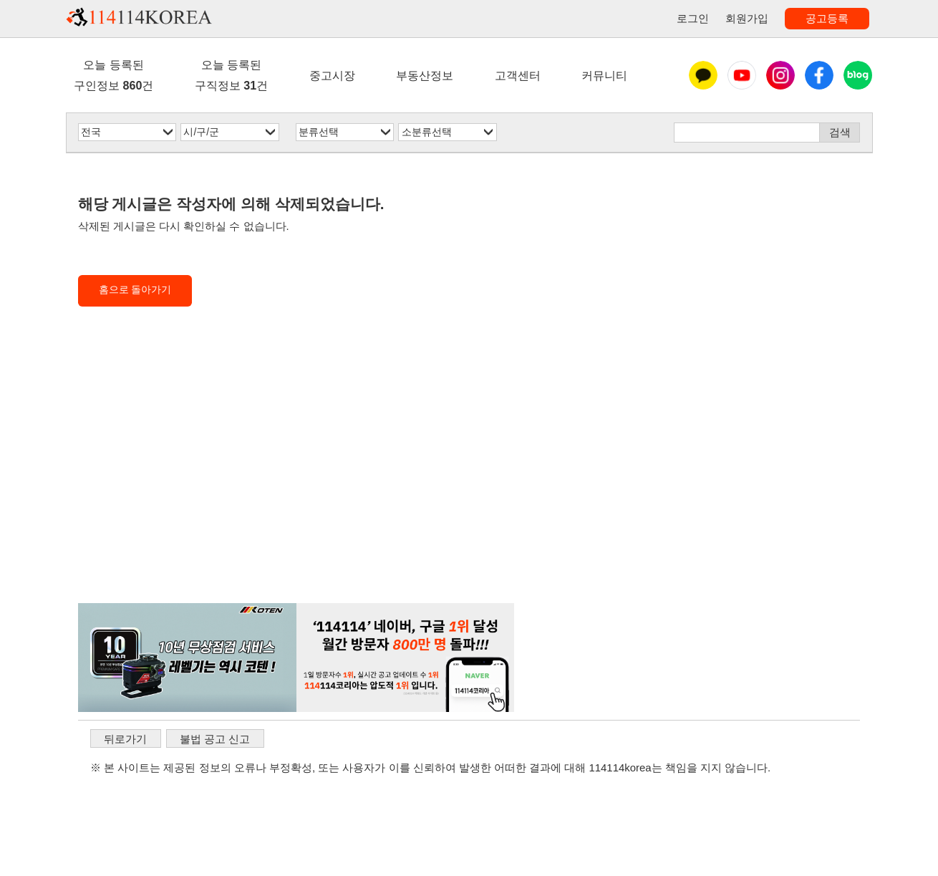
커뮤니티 (604, 75)
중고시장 (332, 75)
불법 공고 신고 (215, 739)
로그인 (693, 18)
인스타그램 (780, 75)
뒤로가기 (125, 739)
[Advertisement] (296, 479)
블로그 (857, 75)
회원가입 (746, 18)
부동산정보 (424, 75)
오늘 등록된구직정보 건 (231, 75)
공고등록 (827, 18)
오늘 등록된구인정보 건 (113, 75)
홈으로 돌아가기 (135, 289)
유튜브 (741, 75)
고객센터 (518, 75)
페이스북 (819, 75)
